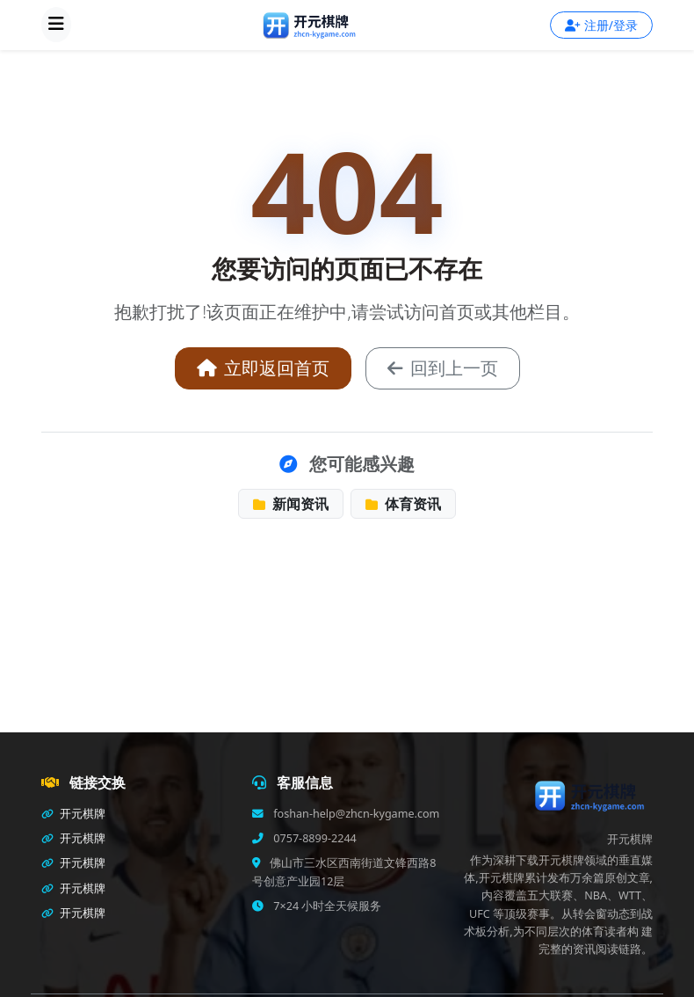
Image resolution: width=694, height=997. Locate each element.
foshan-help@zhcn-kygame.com (355, 813)
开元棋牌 (73, 813)
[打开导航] (56, 24)
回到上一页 (442, 368)
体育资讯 (403, 503)
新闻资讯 (291, 503)
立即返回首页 (263, 368)
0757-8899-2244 (314, 838)
